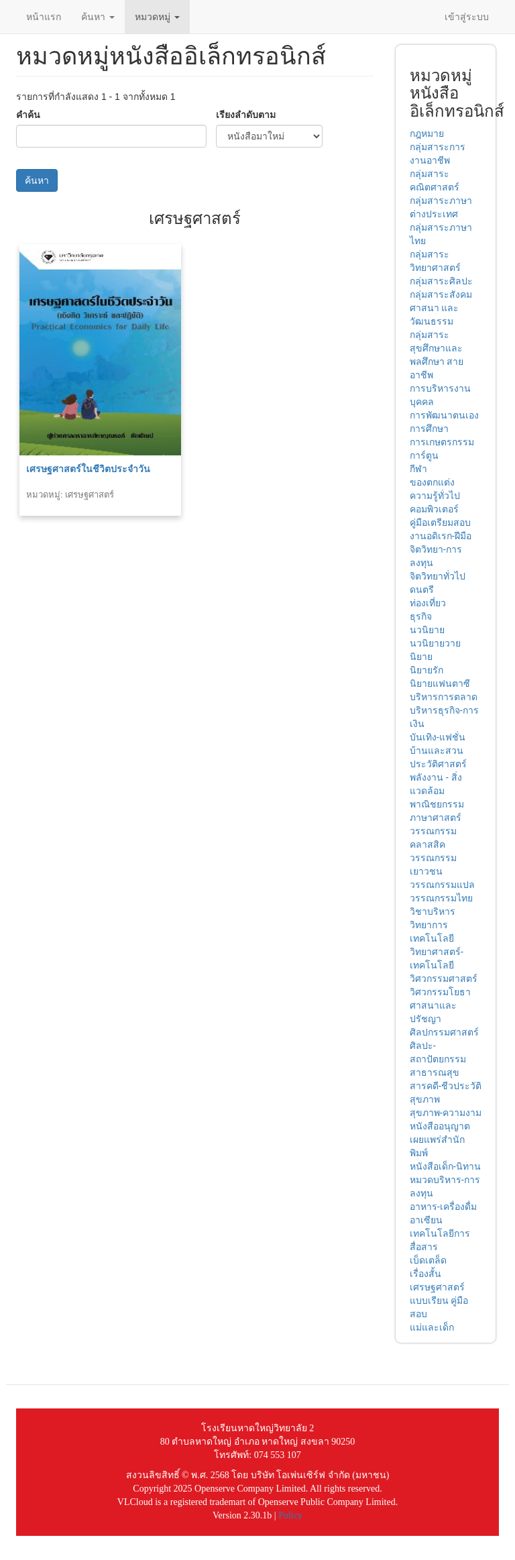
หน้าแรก (43, 16)
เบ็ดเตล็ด (428, 1260)
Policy (290, 1515)
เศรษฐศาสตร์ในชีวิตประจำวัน (88, 468)
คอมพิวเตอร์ (434, 509)
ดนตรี (422, 589)
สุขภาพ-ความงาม (446, 1112)
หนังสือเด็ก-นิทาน (445, 1166)
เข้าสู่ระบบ (467, 16)
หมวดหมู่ (157, 16)
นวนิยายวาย (435, 643)
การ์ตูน (424, 455)
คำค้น (28, 114)
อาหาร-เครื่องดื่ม (443, 1206)
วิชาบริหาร (432, 911)
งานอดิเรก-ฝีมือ (441, 536)
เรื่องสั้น (425, 1273)
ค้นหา (98, 16)
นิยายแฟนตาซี (440, 683)
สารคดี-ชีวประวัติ (446, 1085)
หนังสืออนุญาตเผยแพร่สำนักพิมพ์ (440, 1139)
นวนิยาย (427, 629)
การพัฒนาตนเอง (444, 415)
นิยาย (421, 656)
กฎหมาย (427, 133)
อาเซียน (426, 1220)
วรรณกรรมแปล (442, 884)
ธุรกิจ (421, 616)
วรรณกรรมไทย (441, 898)
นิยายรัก (426, 670)
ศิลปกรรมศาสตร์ (444, 1032)
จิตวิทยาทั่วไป (437, 576)
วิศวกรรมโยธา (440, 992)
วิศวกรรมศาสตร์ (443, 978)
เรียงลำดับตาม (246, 114)
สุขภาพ (425, 1099)
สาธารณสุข (434, 1072)
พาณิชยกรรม (437, 804)
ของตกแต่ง (432, 482)
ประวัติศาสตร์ (438, 764)
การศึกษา (429, 428)
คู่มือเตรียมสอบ (440, 522)
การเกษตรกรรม (442, 442)
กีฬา (418, 468)
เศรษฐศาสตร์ (437, 1287)
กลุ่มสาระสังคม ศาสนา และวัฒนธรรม (441, 308)
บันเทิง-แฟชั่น (438, 737)
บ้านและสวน (436, 750)
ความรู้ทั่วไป (435, 495)
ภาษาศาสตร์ (435, 817)
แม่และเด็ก (432, 1327)
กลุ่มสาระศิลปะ (441, 281)
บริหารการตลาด (443, 696)
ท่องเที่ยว (428, 603)
